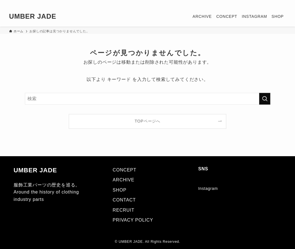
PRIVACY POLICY (133, 220)
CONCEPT (124, 170)
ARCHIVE (123, 179)
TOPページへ (147, 121)
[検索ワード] (147, 99)
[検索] (282, 3)
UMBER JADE (32, 16)
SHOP (119, 190)
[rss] (275, 3)
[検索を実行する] (264, 99)
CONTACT (124, 200)
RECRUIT (123, 210)
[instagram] (267, 3)
